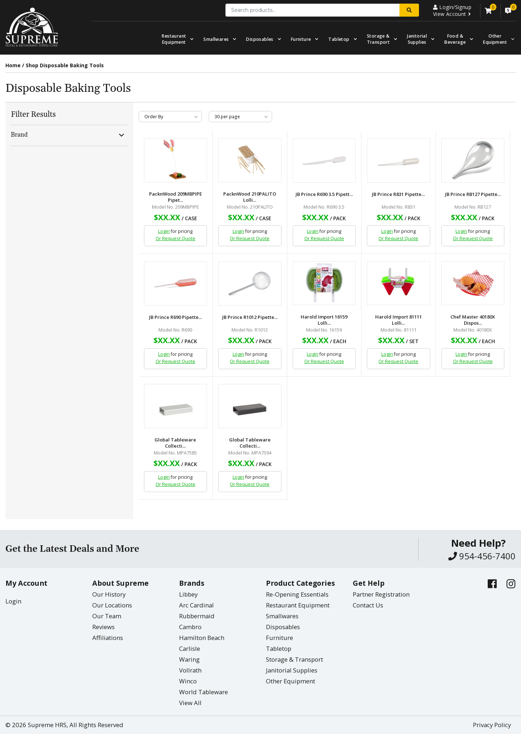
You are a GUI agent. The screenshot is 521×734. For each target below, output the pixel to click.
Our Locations (112, 605)
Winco (188, 681)
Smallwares (216, 39)
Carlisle (189, 648)
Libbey (188, 594)
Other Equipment (290, 681)
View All (190, 703)
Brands (191, 583)
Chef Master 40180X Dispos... (472, 320)
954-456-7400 (482, 556)
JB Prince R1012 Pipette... (250, 317)
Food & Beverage (455, 39)
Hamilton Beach (201, 637)
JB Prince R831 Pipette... (398, 194)
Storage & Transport (378, 39)
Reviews (103, 627)
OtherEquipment (495, 39)
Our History (109, 594)
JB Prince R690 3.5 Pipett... (324, 194)
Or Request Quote (175, 238)
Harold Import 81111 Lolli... (398, 320)
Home (13, 65)
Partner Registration (381, 594)
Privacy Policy (492, 725)
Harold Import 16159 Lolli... (324, 320)
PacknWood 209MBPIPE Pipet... (175, 197)
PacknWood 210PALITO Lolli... (249, 197)
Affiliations (107, 637)
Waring (189, 659)
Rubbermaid (197, 616)
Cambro (190, 627)
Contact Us (368, 605)
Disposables (259, 39)
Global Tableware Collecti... (175, 443)
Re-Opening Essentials (297, 594)
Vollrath (190, 670)
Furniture (301, 39)
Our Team (106, 616)
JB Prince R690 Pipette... (175, 317)
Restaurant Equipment (174, 39)
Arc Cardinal (196, 605)
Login (164, 231)
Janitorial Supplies (417, 39)
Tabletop (338, 39)
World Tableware (203, 692)
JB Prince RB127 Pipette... (473, 194)
